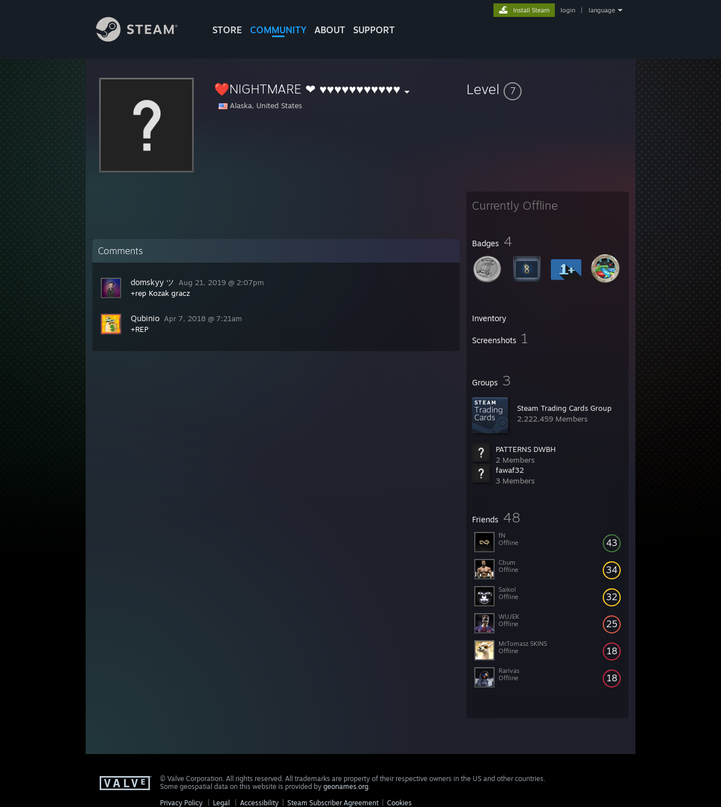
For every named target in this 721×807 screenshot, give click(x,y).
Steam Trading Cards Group (564, 408)
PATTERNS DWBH (526, 449)
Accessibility (259, 803)
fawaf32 (510, 470)
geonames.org (345, 786)
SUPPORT (374, 30)
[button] (547, 89)
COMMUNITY (278, 30)
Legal (221, 803)
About (329, 30)
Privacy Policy (181, 803)
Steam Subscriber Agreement (333, 803)
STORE (227, 30)
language (602, 10)
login (567, 10)
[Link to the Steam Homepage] (145, 38)
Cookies (399, 803)
